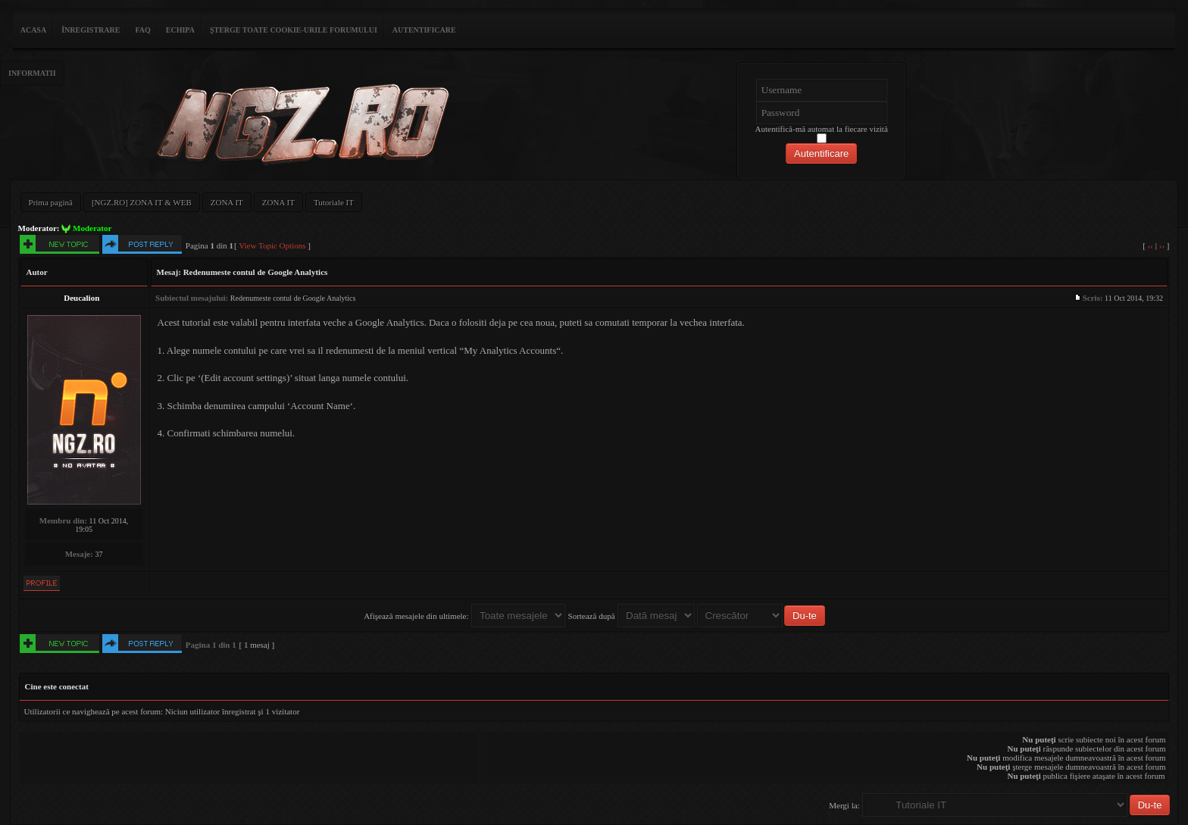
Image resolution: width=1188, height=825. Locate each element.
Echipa (180, 30)
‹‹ (1150, 245)
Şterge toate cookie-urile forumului (293, 30)
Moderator (92, 228)
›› (1162, 245)
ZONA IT (227, 202)
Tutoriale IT (334, 202)
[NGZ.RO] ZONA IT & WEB (142, 202)
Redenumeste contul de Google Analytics (255, 272)
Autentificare (424, 30)
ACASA (33, 30)
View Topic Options (272, 245)
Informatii (32, 73)
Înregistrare (90, 30)
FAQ (142, 30)
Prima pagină (51, 202)
